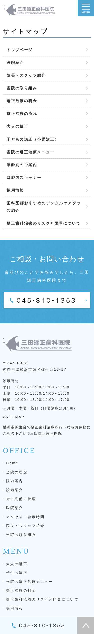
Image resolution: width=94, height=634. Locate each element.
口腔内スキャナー (24, 177)
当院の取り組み (22, 88)
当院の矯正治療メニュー (30, 152)
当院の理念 (16, 472)
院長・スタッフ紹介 (26, 75)
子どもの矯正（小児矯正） (33, 139)
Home (12, 463)
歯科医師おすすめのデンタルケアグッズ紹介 (44, 207)
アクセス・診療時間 (25, 517)
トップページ (20, 50)
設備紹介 (14, 490)
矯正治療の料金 (22, 101)
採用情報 (15, 190)
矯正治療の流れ (22, 113)
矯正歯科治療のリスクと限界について (44, 223)
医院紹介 (15, 62)
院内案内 (14, 481)
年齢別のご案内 (22, 165)
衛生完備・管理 (21, 499)
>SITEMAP (13, 417)
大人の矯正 (17, 126)
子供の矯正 (16, 573)
